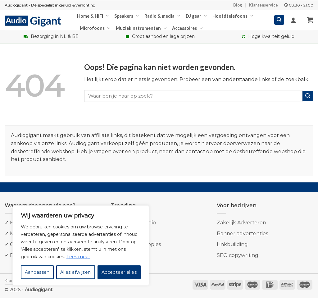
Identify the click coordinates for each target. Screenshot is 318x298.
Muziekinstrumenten (141, 28)
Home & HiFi (93, 16)
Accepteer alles (119, 272)
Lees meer (78, 256)
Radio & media (162, 16)
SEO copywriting (237, 255)
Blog (237, 4)
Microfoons (95, 28)
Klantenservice (263, 4)
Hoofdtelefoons (232, 16)
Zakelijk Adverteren (241, 223)
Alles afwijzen (75, 272)
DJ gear (196, 16)
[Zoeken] (279, 20)
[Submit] (307, 96)
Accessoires (187, 28)
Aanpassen (37, 272)
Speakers (126, 16)
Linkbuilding (232, 244)
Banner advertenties (242, 233)
